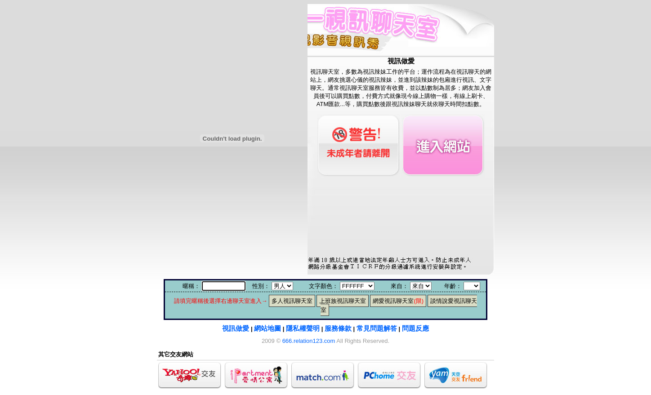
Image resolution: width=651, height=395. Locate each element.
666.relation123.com (308, 340)
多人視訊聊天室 (292, 300)
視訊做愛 (235, 328)
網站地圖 (267, 328)
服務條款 (338, 328)
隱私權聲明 (303, 328)
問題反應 (415, 328)
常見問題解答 (377, 328)
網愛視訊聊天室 (398, 300)
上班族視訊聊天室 (342, 300)
